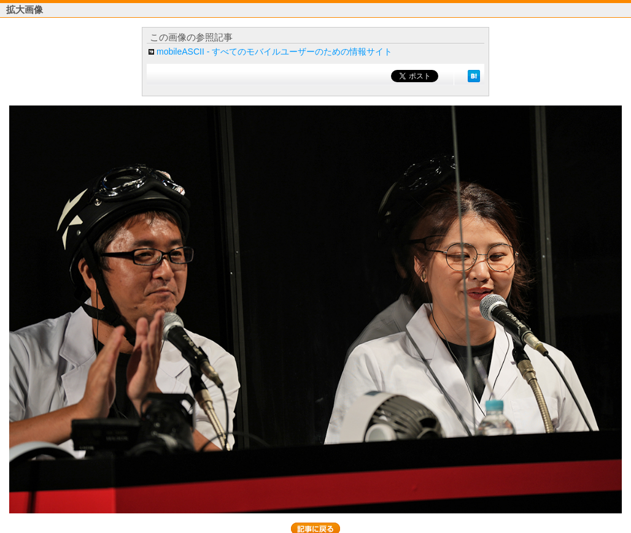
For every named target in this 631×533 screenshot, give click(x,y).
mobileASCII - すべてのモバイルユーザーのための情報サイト (274, 51)
